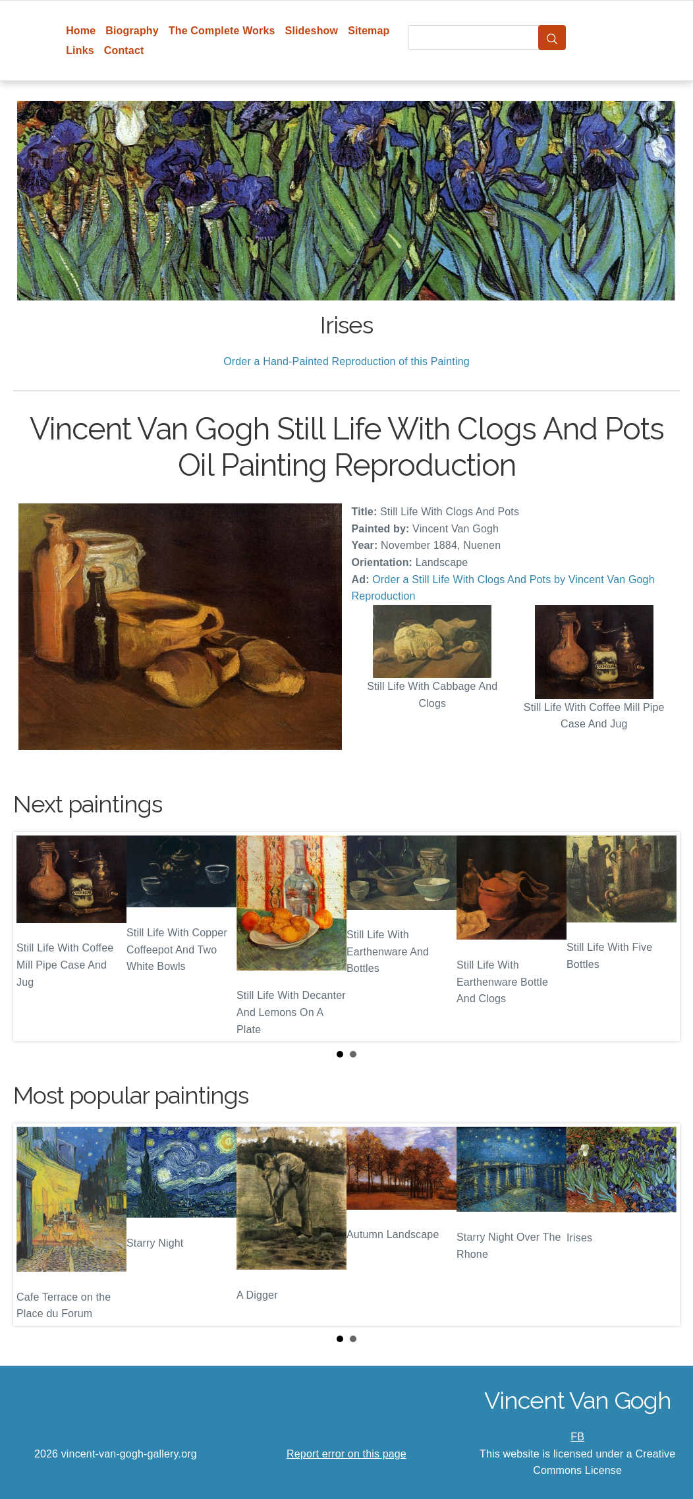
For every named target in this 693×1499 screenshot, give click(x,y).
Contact (124, 50)
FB (577, 1436)
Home (81, 30)
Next (659, 936)
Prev (33, 936)
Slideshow (312, 30)
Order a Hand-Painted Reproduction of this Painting (346, 361)
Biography (132, 30)
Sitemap (368, 30)
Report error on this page (346, 1453)
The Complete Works (222, 30)
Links (80, 50)
